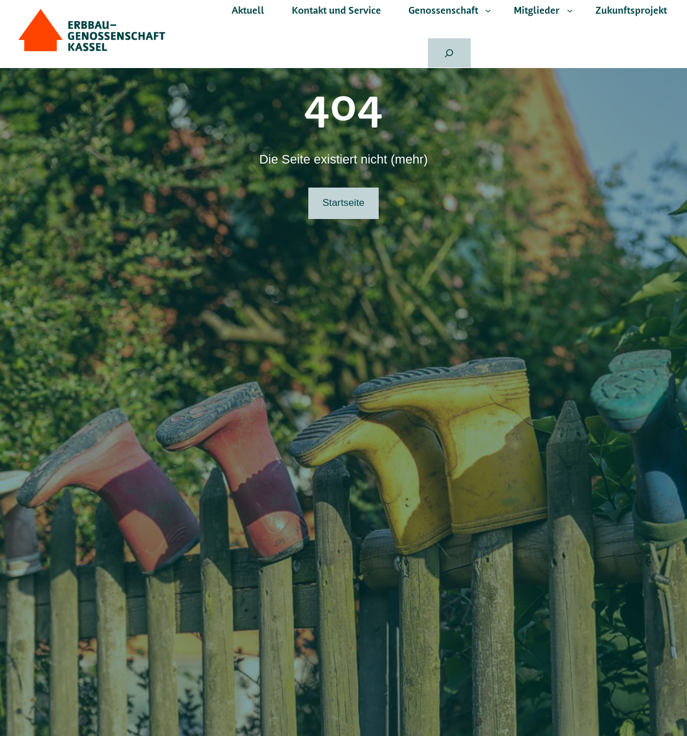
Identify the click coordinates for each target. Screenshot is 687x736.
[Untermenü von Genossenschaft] (488, 10)
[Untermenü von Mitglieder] (570, 10)
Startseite (343, 202)
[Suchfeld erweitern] (449, 52)
